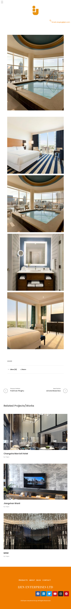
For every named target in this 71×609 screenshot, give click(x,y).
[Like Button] (8, 369)
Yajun (7, 457)
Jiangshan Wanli (12, 503)
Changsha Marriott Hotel (16, 453)
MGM (6, 553)
